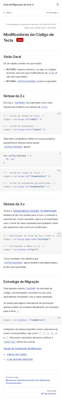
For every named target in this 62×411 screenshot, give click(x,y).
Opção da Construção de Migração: (22, 348)
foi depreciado (34, 210)
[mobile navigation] (57, 4)
